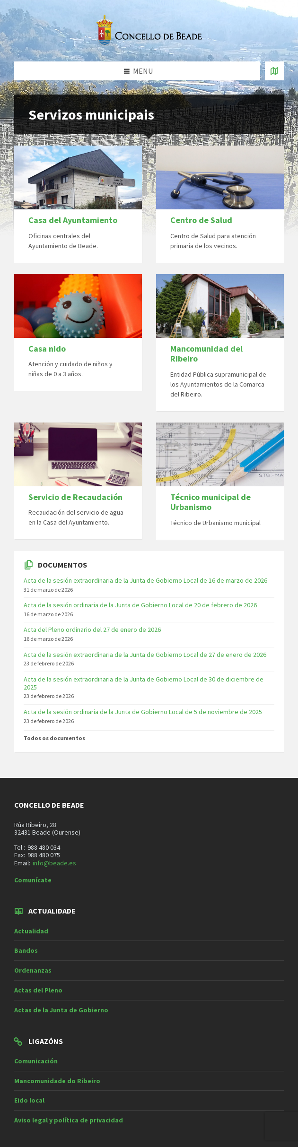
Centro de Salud (201, 220)
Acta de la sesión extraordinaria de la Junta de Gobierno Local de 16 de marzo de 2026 (145, 580)
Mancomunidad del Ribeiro (206, 353)
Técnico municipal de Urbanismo (210, 502)
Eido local (29, 1100)
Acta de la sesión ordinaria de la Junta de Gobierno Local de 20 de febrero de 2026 (140, 605)
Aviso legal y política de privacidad (68, 1120)
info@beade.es (54, 863)
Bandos (26, 950)
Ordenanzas (33, 970)
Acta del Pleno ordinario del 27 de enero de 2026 (92, 629)
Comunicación (36, 1061)
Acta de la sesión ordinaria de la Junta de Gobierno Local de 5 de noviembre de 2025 (143, 711)
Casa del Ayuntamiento (72, 220)
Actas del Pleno (38, 990)
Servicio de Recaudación (75, 497)
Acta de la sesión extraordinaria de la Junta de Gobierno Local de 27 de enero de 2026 (145, 654)
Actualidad (31, 931)
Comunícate (33, 880)
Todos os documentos (54, 738)
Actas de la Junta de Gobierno (61, 1010)
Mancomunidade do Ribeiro (57, 1081)
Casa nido (47, 348)
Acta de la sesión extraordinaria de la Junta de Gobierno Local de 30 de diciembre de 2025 (143, 683)
